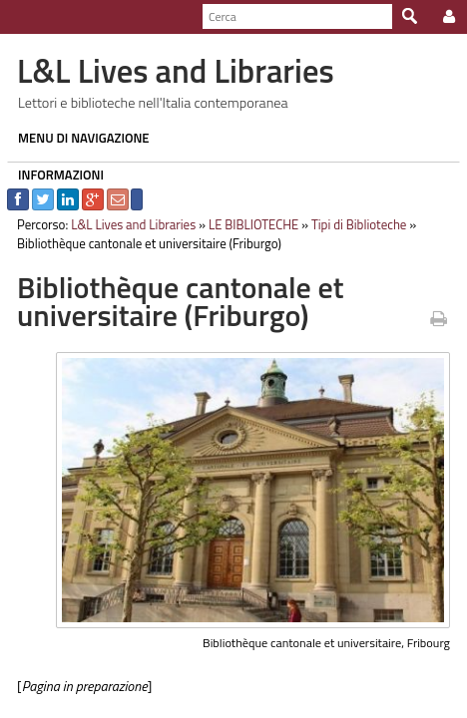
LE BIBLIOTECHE (246, 224)
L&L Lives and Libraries (126, 224)
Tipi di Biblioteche (352, 224)
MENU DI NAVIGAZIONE (77, 138)
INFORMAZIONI (54, 174)
